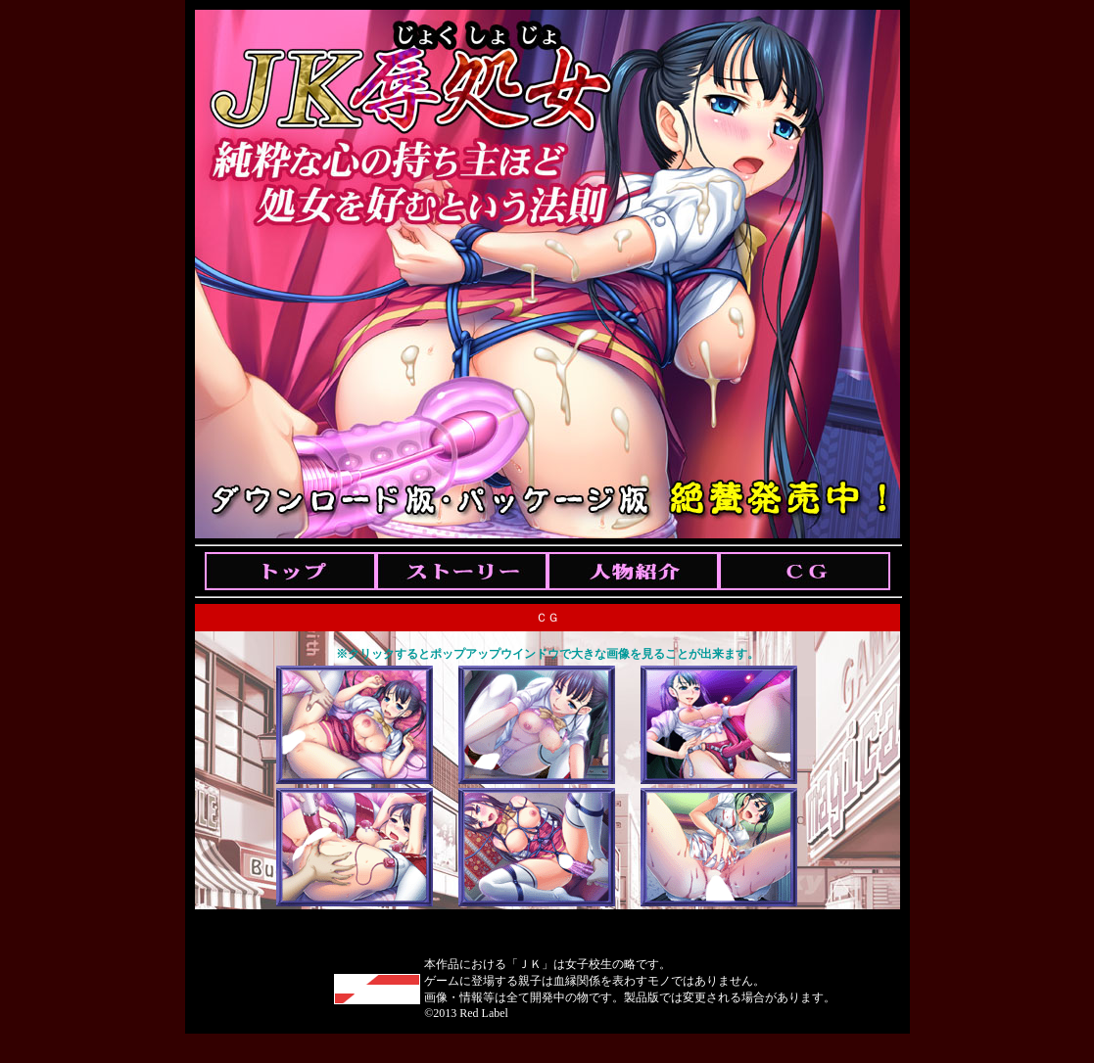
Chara (633, 571)
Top (290, 571)
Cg (804, 571)
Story (461, 571)
